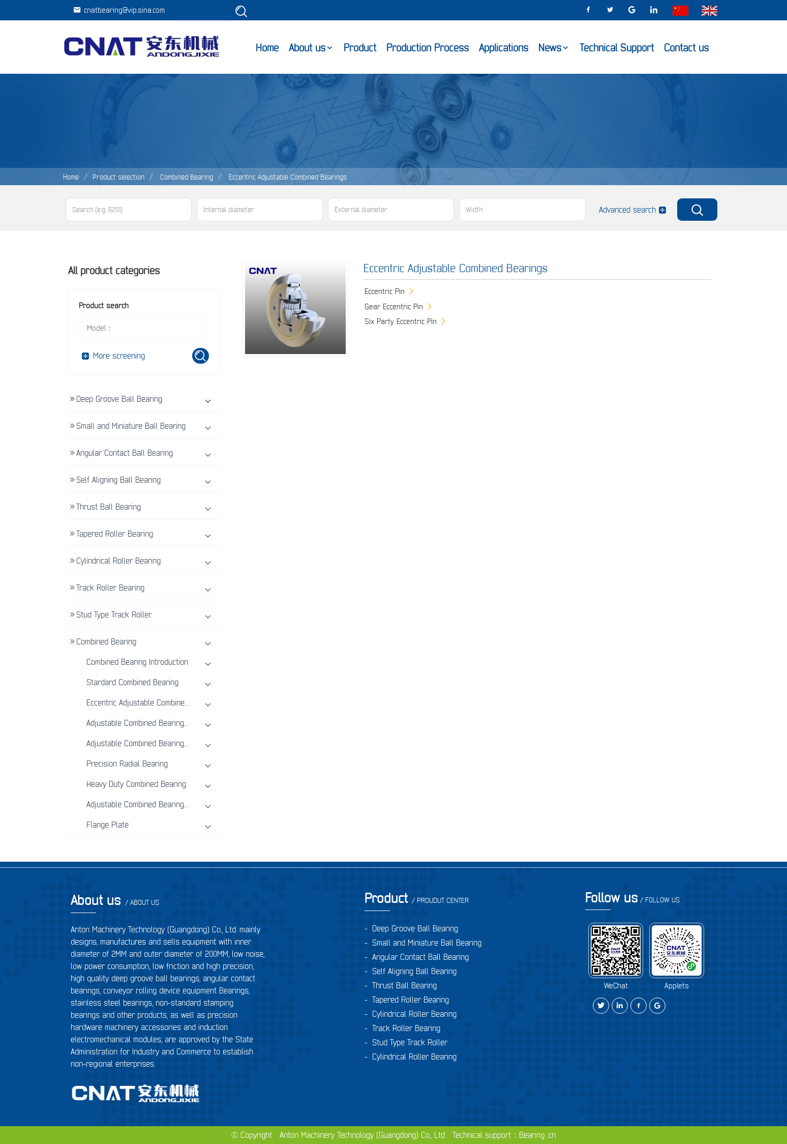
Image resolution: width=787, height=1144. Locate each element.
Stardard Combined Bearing (132, 682)
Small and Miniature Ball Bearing (131, 425)
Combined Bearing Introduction (137, 661)
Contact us (686, 47)
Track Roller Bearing (110, 587)
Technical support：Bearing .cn (504, 1134)
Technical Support (617, 47)
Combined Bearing (185, 177)
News (549, 47)
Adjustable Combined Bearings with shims (156, 722)
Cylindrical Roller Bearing (118, 560)
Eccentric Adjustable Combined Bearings (287, 177)
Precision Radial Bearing (127, 763)
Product (360, 47)
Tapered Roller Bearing (114, 533)
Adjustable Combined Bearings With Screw (157, 743)
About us (307, 47)
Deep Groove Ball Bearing (119, 398)
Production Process (427, 47)
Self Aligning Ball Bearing (118, 479)
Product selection (118, 177)
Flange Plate (107, 824)
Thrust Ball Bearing (108, 506)
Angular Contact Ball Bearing (124, 452)
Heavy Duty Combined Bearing (136, 783)
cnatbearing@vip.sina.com (119, 10)
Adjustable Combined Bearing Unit (142, 804)
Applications (503, 47)
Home (267, 47)
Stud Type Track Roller (114, 614)
